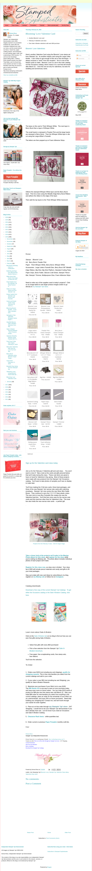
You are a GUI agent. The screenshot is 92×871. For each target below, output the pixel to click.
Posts (79, 55)
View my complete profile (10, 75)
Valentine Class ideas (63, 772)
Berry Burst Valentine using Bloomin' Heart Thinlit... (11, 356)
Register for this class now (35, 567)
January (9, 381)
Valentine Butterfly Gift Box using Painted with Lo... (12, 337)
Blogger (49, 867)
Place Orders (15, 25)
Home (6, 25)
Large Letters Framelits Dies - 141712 (32, 333)
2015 (7, 389)
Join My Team (65, 25)
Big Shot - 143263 (45, 377)
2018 (7, 237)
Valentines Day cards (31, 774)
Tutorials (42, 25)
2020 (7, 232)
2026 (7, 217)
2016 (7, 387)
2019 (7, 234)
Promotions (33, 25)
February (9, 263)
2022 (7, 227)
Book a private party (53, 25)
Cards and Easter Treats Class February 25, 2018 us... (11, 303)
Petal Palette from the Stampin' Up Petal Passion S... (11, 284)
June (8, 253)
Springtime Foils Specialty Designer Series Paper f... (11, 317)
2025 (7, 219)
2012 (7, 397)
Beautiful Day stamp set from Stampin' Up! (12, 367)
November (10, 241)
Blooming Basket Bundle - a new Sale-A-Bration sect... (11, 310)
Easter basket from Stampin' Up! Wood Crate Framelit (11, 296)
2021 (7, 229)
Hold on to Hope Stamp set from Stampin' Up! (11, 290)
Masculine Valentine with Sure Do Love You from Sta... (12, 349)
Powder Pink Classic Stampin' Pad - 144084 (45, 333)
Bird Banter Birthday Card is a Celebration (12, 267)
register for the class (56, 557)
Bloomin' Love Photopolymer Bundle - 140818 (45, 308)
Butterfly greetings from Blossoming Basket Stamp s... (12, 272)
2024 (7, 222)
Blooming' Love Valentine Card (11, 377)
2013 (7, 394)
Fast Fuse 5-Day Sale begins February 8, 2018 (12, 343)
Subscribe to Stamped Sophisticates (57, 851)
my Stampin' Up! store (40, 286)
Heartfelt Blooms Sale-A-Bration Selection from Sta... (11, 324)
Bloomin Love (45, 772)
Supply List (30, 453)
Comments (80, 58)
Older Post (68, 832)
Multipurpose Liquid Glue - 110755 (32, 444)
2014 (7, 392)
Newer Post (30, 832)
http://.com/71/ (57, 739)
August (9, 248)
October (9, 244)
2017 (7, 384)
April (8, 258)
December (10, 239)
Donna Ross (29, 734)
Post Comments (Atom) (52, 838)
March (9, 261)
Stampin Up (52, 772)
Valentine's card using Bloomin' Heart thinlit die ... (12, 373)
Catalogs (24, 25)
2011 (7, 399)
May (8, 256)
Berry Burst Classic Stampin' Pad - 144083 (59, 333)
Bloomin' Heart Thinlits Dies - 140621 (58, 308)
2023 (7, 224)
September (10, 246)
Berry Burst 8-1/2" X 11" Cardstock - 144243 (32, 355)
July (8, 251)
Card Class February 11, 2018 (10, 362)
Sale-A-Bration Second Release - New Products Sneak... (11, 331)
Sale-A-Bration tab (40, 636)
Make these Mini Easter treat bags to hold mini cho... (12, 278)
